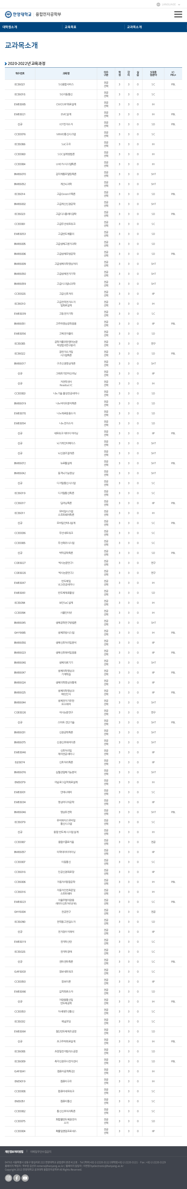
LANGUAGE (169, 4)
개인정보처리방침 (14, 1152)
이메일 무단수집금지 (40, 1152)
